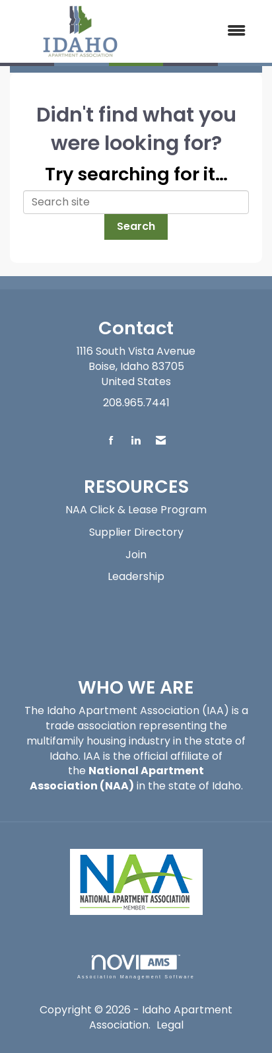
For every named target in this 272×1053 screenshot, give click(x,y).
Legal (170, 1025)
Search (136, 226)
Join (136, 554)
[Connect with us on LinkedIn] (136, 441)
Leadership (136, 576)
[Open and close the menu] (204, 31)
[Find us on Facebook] (111, 441)
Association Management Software (136, 967)
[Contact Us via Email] (160, 441)
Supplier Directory (136, 532)
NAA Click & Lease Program (136, 509)
